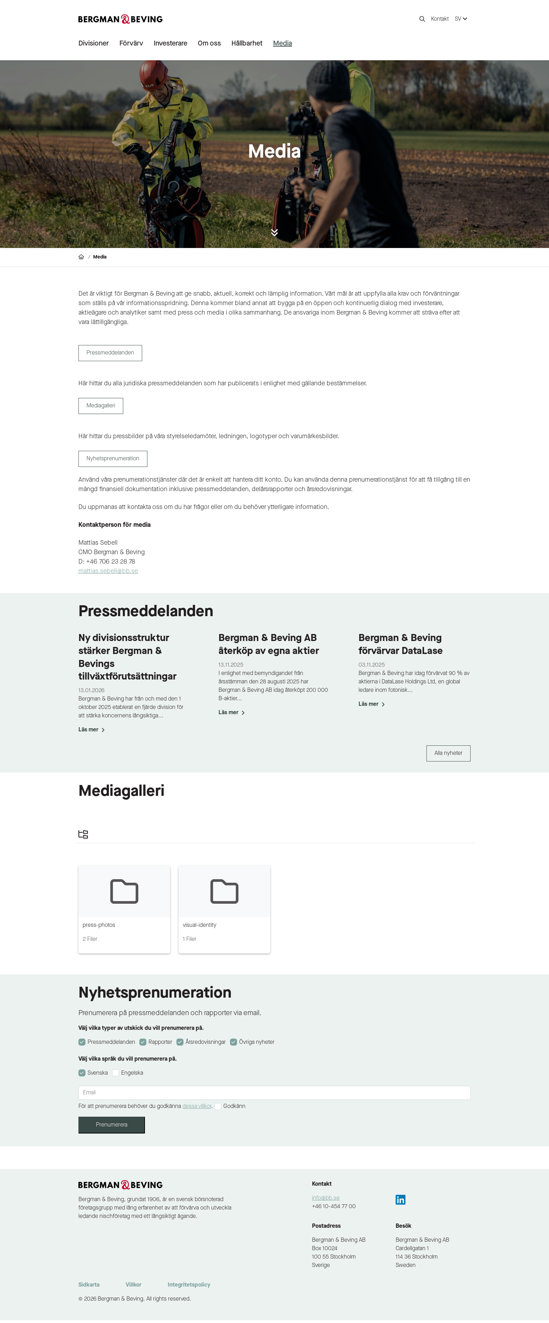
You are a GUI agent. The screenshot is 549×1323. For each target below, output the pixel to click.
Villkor (133, 1288)
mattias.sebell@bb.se (108, 574)
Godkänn (234, 1109)
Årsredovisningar (205, 1045)
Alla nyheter (449, 756)
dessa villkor (196, 1109)
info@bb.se (326, 1201)
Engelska (132, 1076)
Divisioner (93, 43)
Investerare (170, 43)
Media (282, 43)
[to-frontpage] (120, 19)
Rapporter (159, 1045)
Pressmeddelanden (110, 1045)
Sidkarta (88, 1288)
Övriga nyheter (256, 1045)
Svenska (97, 1076)
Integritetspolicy (189, 1288)
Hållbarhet (247, 43)
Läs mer (91, 733)
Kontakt (440, 19)
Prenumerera (111, 1128)
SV (461, 19)
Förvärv (131, 43)
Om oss (209, 43)
